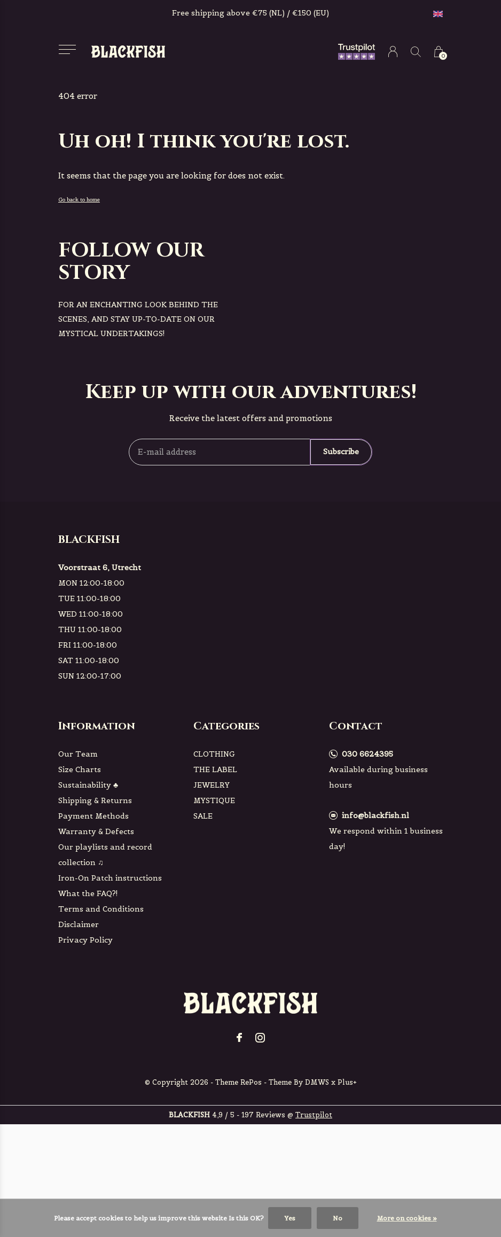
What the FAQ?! (88, 893)
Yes (289, 1218)
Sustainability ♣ (88, 785)
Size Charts (79, 769)
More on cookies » (407, 1218)
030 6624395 (367, 754)
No (337, 1218)
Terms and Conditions (101, 909)
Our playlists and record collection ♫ (105, 854)
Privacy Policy (85, 940)
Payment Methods (93, 816)
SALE (203, 816)
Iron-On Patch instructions (110, 878)
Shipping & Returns (95, 800)
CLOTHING (214, 754)
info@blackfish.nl (375, 815)
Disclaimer (78, 924)
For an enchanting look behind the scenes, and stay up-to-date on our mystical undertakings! (138, 319)
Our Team (78, 754)
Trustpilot (313, 1114)
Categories (226, 726)
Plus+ (347, 1082)
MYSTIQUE (214, 800)
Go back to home (79, 199)
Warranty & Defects (96, 831)
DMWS (317, 1082)
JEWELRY (211, 785)
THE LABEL (215, 769)
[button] (67, 49)
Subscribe (341, 451)
